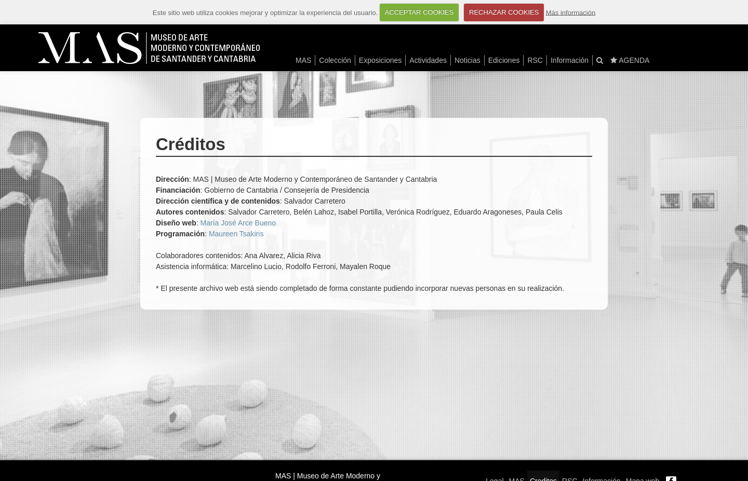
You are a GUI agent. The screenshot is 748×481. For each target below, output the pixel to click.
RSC (535, 60)
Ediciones (504, 60)
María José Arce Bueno (238, 223)
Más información (570, 12)
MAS (303, 60)
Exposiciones (380, 60)
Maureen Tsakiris (236, 234)
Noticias (467, 60)
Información (570, 60)
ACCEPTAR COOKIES (419, 12)
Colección (335, 60)
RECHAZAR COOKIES (504, 12)
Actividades (428, 60)
